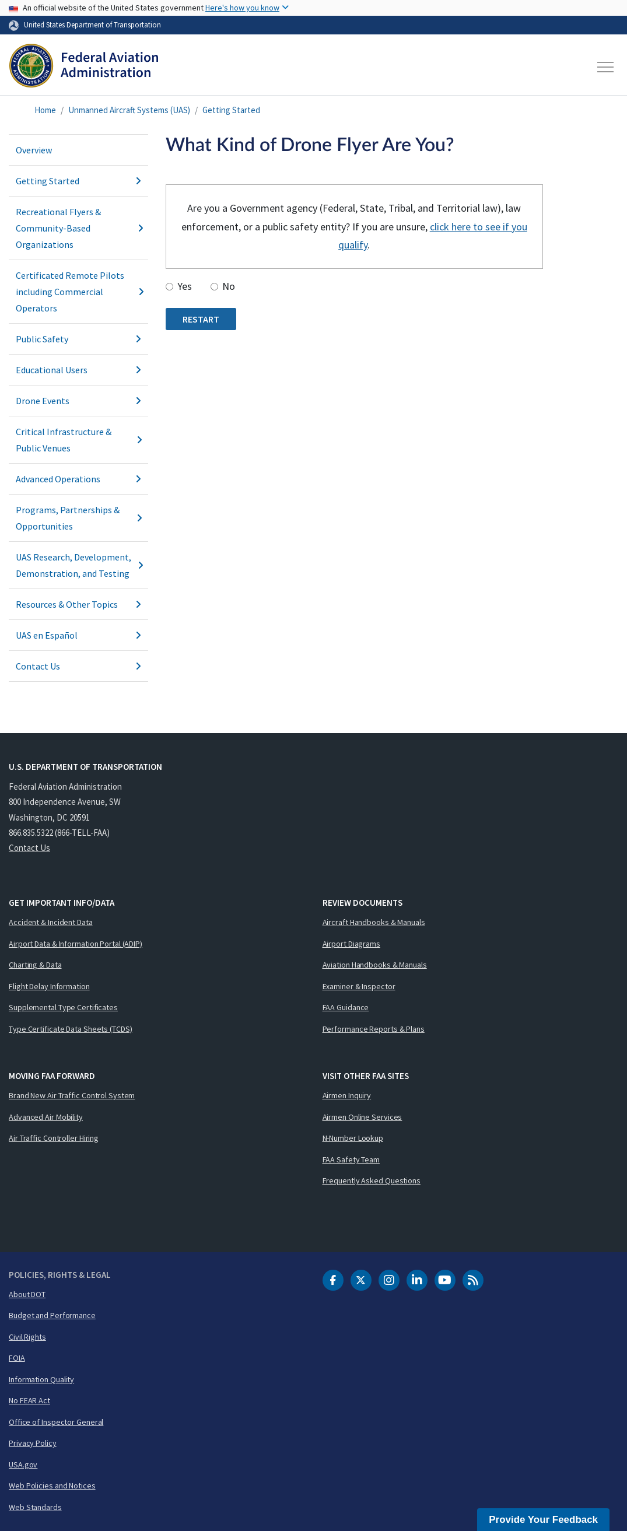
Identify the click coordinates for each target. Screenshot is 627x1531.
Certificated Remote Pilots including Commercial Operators (78, 291)
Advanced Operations (78, 479)
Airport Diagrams (351, 943)
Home (45, 109)
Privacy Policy (33, 1443)
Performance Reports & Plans (374, 1029)
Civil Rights (27, 1337)
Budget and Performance (52, 1315)
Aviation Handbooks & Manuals (375, 964)
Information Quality (41, 1379)
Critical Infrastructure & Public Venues (78, 440)
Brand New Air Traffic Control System (72, 1095)
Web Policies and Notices (52, 1485)
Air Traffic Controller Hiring (54, 1138)
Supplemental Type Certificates (63, 1007)
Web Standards (35, 1507)
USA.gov (23, 1464)
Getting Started (231, 109)
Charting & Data (35, 964)
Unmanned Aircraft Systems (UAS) (129, 109)
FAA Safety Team (351, 1159)
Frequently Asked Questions (372, 1180)
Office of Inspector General (56, 1422)
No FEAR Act (29, 1400)
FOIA (17, 1358)
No (228, 286)
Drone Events (78, 401)
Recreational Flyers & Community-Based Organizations (78, 228)
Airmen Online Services (362, 1117)
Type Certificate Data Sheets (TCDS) (70, 1029)
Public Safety (78, 339)
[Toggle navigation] (606, 67)
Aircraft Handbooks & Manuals (374, 922)
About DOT (27, 1294)
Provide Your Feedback (543, 1519)
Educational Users (78, 370)
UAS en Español (78, 635)
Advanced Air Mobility (46, 1117)
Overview (34, 150)
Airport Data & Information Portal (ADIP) (75, 943)
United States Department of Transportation (92, 24)
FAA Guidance (346, 1007)
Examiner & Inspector (359, 986)
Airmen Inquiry (347, 1095)
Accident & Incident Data (51, 922)
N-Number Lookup (353, 1138)
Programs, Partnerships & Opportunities (78, 518)
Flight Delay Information (49, 986)
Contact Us (78, 666)
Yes (184, 286)
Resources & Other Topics (78, 604)
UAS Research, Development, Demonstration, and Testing (78, 565)
